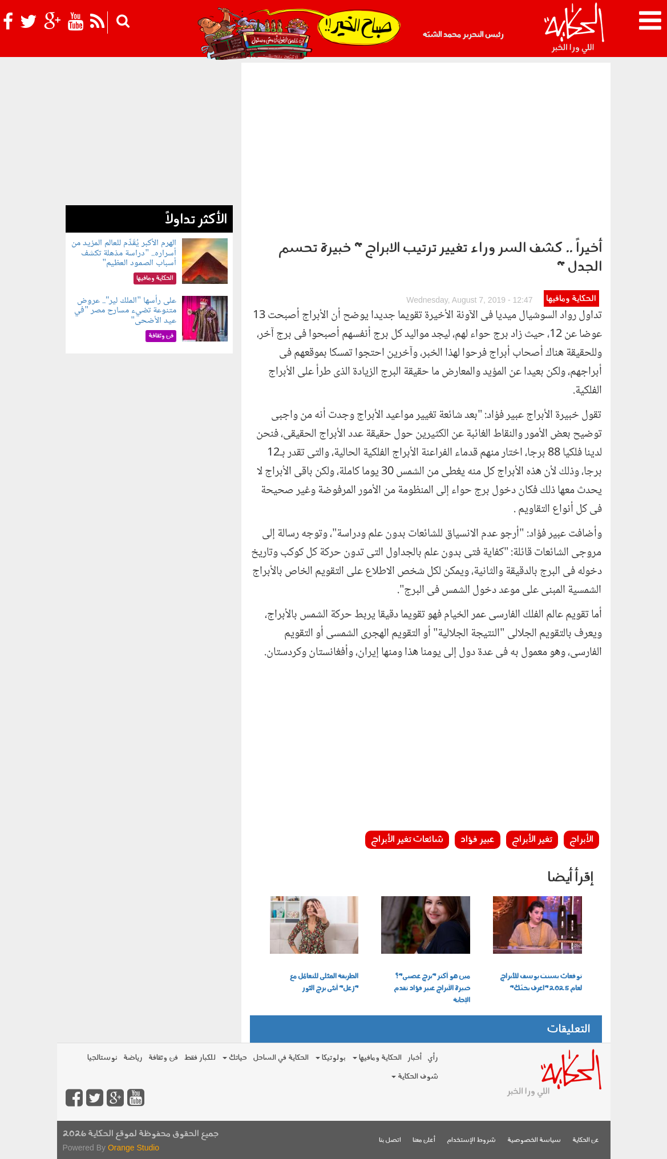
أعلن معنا (424, 1140)
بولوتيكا (331, 1057)
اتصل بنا (390, 1140)
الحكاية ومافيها (571, 299)
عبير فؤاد (477, 840)
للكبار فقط (200, 1057)
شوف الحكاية (414, 1076)
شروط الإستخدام (471, 1140)
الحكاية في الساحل (281, 1057)
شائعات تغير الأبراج (407, 840)
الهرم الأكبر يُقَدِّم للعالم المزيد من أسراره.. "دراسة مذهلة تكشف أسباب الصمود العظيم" (123, 253)
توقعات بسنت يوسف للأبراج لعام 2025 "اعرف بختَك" (541, 982)
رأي (432, 1057)
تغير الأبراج (532, 840)
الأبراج (581, 840)
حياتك (235, 1057)
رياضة (133, 1057)
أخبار (414, 1057)
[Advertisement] (426, 148)
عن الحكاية (585, 1140)
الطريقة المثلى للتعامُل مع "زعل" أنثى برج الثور (324, 982)
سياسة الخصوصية (534, 1140)
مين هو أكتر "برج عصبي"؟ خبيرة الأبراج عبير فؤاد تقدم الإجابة (432, 988)
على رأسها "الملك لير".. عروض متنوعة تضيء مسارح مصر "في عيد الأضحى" (125, 310)
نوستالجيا (102, 1057)
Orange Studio (133, 1147)
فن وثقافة (163, 1057)
